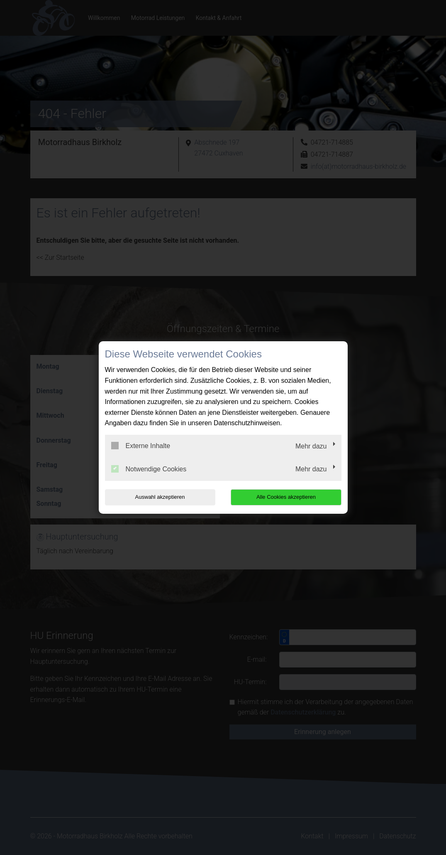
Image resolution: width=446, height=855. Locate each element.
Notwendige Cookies (149, 469)
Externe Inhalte (141, 445)
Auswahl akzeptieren (158, 497)
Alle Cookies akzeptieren (288, 497)
